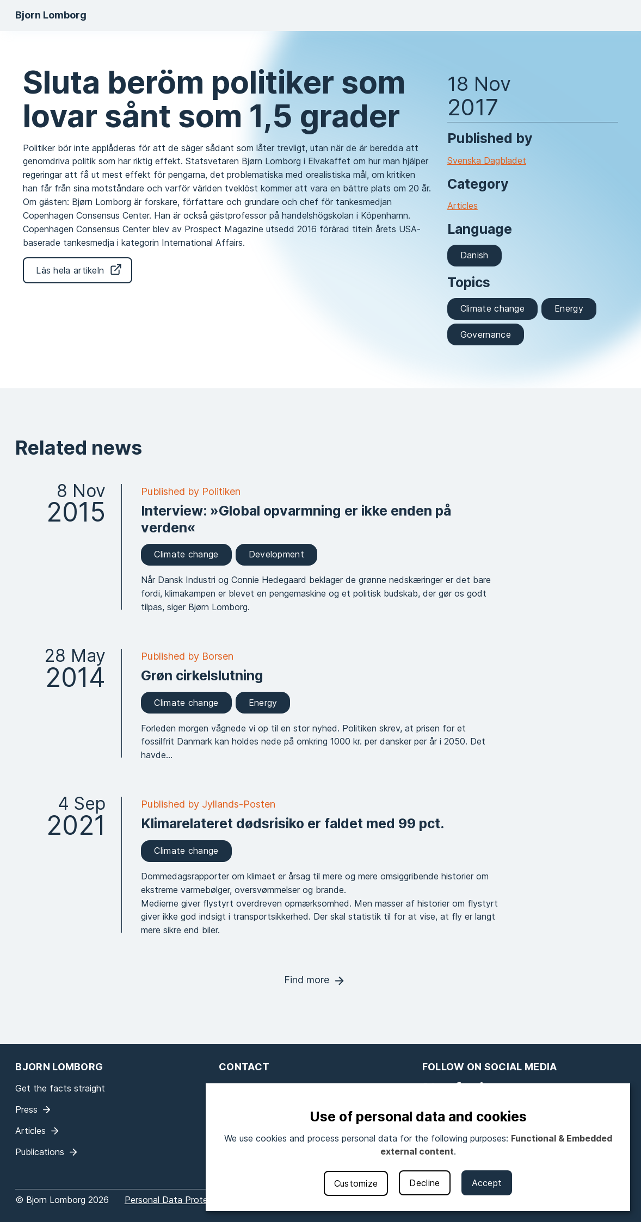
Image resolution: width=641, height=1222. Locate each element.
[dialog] (418, 1147)
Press (26, 1109)
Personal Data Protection (177, 1199)
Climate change (492, 308)
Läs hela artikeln (70, 270)
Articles (462, 205)
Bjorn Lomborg (51, 15)
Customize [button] (356, 1183)
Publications (39, 1151)
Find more (306, 979)
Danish (474, 255)
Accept (487, 1182)
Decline (424, 1182)
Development (276, 554)
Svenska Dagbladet (486, 160)
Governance (485, 334)
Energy (568, 308)
